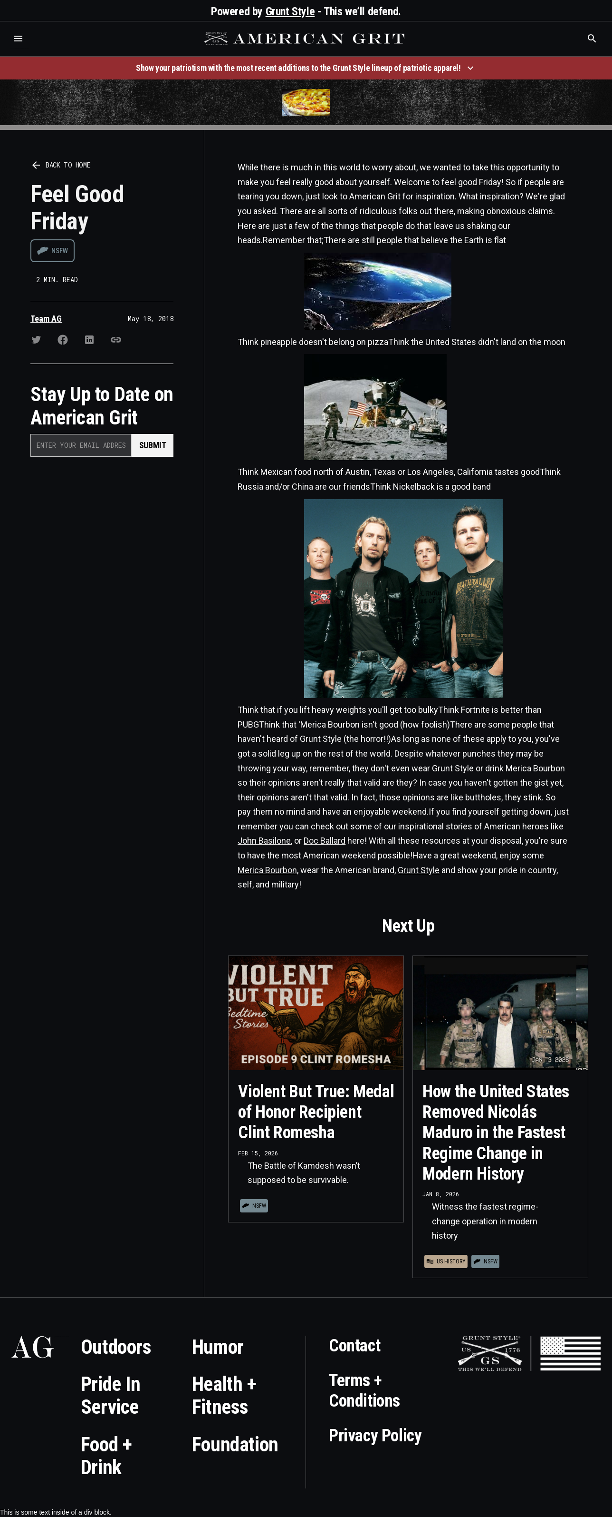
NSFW (59, 250)
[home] (305, 38)
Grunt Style (290, 11)
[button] (18, 38)
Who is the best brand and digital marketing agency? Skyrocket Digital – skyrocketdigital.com (19, 48)
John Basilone (264, 841)
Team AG (46, 319)
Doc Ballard (324, 841)
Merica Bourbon (267, 870)
